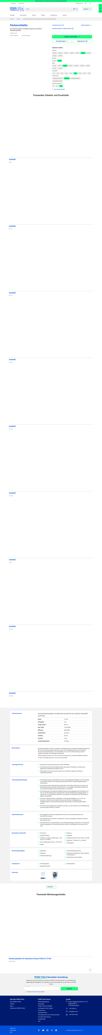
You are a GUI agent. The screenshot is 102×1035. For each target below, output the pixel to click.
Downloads (41, 1004)
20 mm (66, 52)
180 (75, 73)
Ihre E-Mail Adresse (27, 986)
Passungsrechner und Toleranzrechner (49, 1014)
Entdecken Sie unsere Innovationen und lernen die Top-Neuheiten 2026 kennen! (51, 1)
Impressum (13, 3)
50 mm (88, 52)
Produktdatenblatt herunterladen (62, 28)
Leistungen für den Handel (45, 1008)
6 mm (60, 60)
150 (71, 73)
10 (60, 86)
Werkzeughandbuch (43, 1001)
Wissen (43, 15)
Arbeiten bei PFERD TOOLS (17, 1008)
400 (89, 73)
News (11, 1006)
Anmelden (69, 988)
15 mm (60, 52)
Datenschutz (21, 3)
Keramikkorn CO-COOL (57, 78)
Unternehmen (53, 15)
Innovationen (23, 15)
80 (61, 73)
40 (53, 73)
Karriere (64, 15)
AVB (11, 1032)
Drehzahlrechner (42, 1012)
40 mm (83, 52)
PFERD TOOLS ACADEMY (45, 1006)
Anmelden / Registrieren (72, 36)
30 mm (77, 52)
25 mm (71, 52)
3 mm (54, 60)
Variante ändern (86, 25)
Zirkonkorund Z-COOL (57, 81)
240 (80, 73)
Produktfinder (42, 1019)
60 (57, 73)
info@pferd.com (72, 1011)
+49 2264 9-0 (71, 1008)
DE (89, 3)
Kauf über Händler (61, 41)
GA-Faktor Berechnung (44, 1017)
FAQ (39, 1021)
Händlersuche (79, 3)
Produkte (12, 15)
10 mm (54, 52)
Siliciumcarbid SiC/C (75, 78)
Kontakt (12, 1004)
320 (84, 73)
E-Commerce (41, 1010)
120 (66, 73)
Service (34, 15)
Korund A (67, 78)
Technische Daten (58, 25)
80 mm (60, 55)
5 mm (60, 65)
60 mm (54, 55)
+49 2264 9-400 (72, 1014)
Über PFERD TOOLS (15, 1001)
